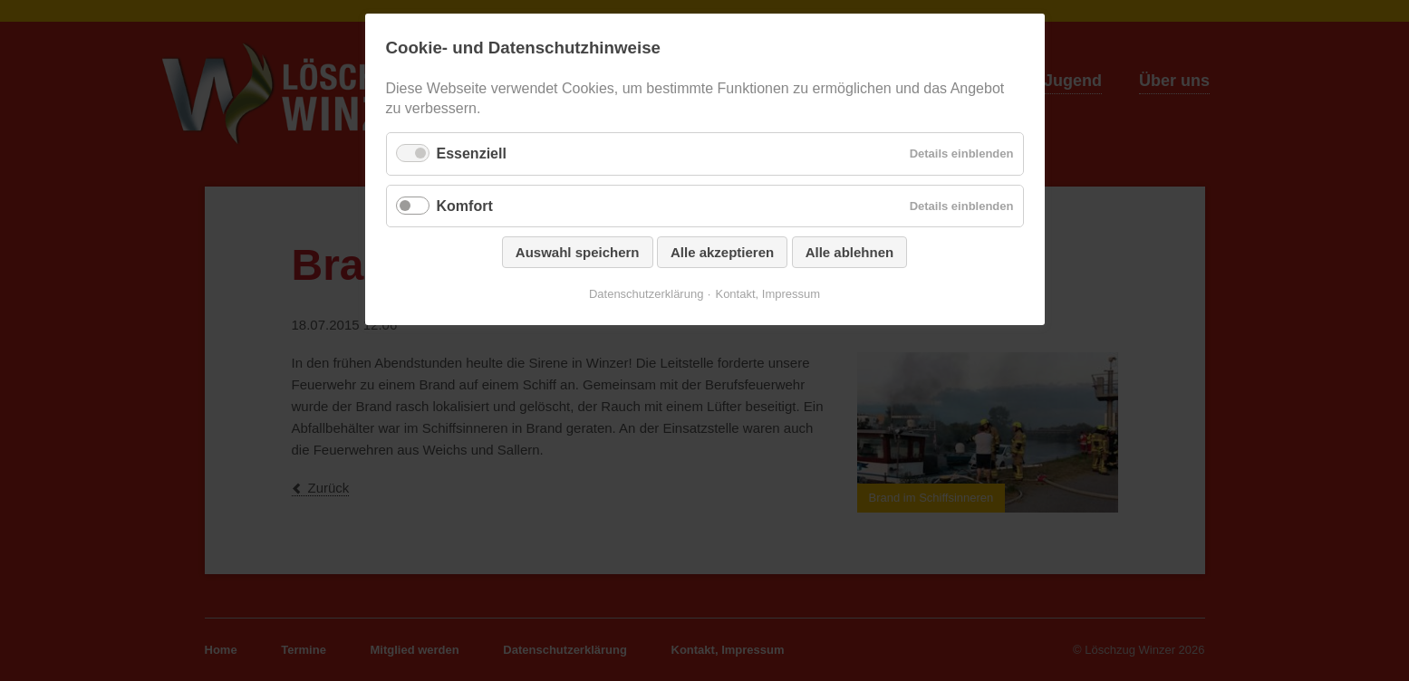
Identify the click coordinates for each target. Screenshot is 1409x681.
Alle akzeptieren (722, 252)
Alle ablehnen (850, 252)
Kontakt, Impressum (767, 294)
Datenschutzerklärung (646, 294)
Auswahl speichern (578, 252)
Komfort (465, 206)
